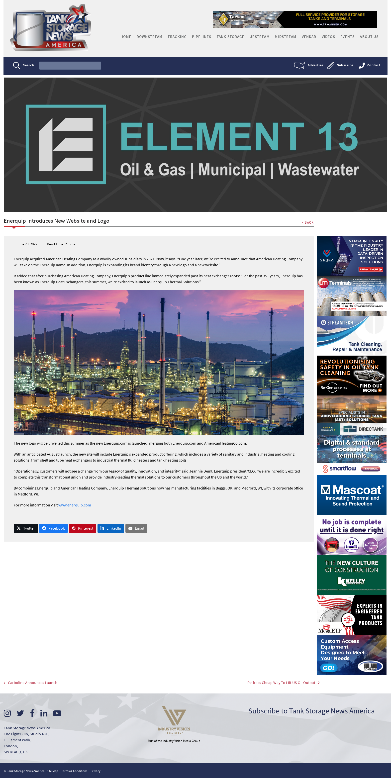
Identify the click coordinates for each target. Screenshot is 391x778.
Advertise (315, 65)
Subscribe (345, 65)
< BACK (307, 222)
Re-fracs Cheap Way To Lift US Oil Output (278, 683)
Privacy (95, 770)
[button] (26, 528)
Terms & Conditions (74, 770)
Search (28, 65)
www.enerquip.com (74, 504)
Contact (373, 65)
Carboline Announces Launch (31, 683)
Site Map (52, 770)
